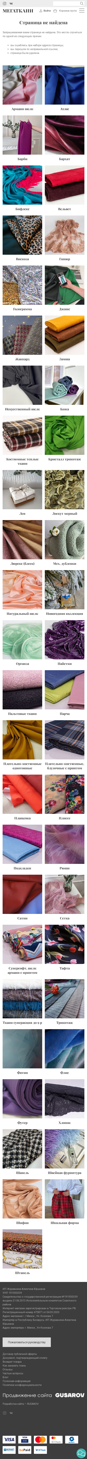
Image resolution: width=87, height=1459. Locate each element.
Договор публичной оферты (20, 1354)
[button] (81, 1453)
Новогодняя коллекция (64, 613)
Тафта (65, 968)
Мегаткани (18, 10)
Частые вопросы (13, 1373)
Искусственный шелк (22, 409)
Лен (22, 513)
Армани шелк (22, 109)
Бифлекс (22, 209)
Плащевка (22, 818)
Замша (64, 359)
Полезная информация (16, 1381)
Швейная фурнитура (64, 1172)
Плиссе (64, 818)
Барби (22, 159)
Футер (22, 1122)
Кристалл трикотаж (64, 459)
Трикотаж (64, 1022)
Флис (64, 1072)
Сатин (22, 918)
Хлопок (65, 1122)
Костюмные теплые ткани (22, 461)
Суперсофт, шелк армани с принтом (22, 970)
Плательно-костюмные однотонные (22, 765)
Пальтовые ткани (22, 713)
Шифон (22, 1222)
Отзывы (8, 1369)
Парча (65, 713)
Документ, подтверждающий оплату (25, 1357)
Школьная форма (65, 1222)
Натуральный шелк (22, 613)
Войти (47, 10)
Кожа (64, 409)
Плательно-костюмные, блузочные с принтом (64, 765)
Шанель (22, 1172)
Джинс (64, 309)
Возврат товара (12, 1361)
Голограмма (22, 309)
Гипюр (64, 259)
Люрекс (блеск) (22, 563)
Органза (22, 663)
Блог (5, 1377)
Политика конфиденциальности (22, 1385)
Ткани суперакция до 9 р (22, 1022)
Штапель (22, 1272)
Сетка (64, 918)
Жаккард (22, 359)
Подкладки (22, 868)
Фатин (22, 1072)
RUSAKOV (33, 1403)
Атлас (64, 109)
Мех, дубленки (64, 563)
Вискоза (22, 259)
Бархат (64, 159)
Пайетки (65, 663)
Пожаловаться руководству (27, 1342)
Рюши (65, 868)
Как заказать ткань (14, 1365)
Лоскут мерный (64, 513)
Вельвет (64, 209)
